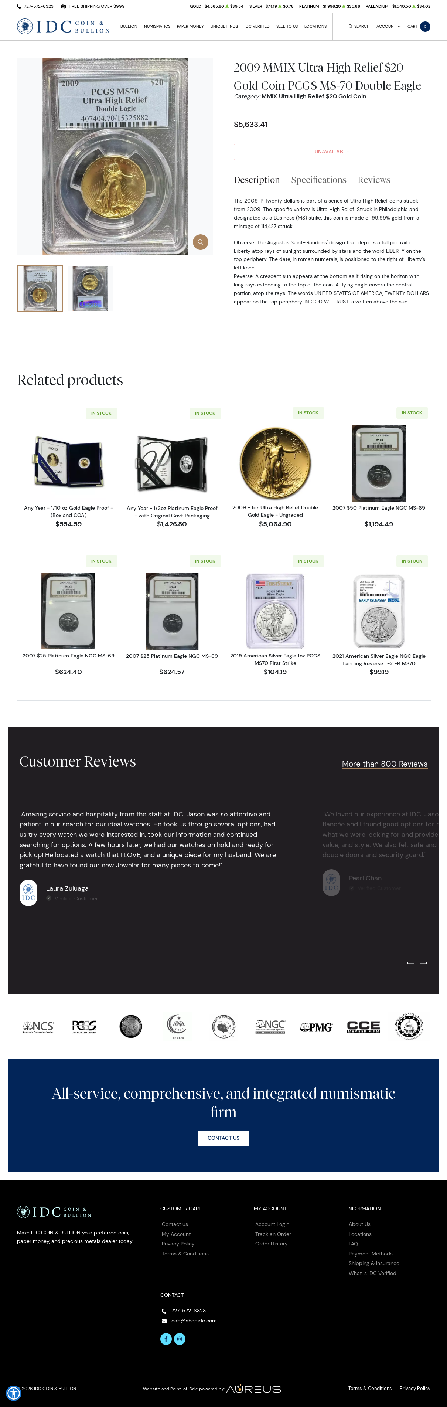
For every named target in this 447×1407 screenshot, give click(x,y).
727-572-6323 (39, 6)
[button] (13, 1393)
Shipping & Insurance (374, 1261)
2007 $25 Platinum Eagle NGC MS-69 (69, 654)
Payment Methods (371, 1251)
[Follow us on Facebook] (166, 1337)
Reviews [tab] (374, 179)
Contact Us (223, 1136)
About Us (360, 1222)
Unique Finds (224, 26)
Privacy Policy (178, 1242)
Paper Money (190, 26)
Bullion (128, 26)
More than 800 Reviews (385, 762)
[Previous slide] (410, 961)
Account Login (272, 1222)
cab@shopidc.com (194, 1319)
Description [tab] (257, 179)
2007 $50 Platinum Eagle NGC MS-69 (378, 508)
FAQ (353, 1242)
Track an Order (273, 1232)
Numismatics (157, 26)
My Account (176, 1232)
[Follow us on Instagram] (180, 1337)
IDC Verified (257, 26)
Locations (315, 26)
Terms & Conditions (185, 1251)
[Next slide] (423, 961)
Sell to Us (287, 26)
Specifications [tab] (319, 179)
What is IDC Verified (372, 1271)
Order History (271, 1242)
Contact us (175, 1222)
